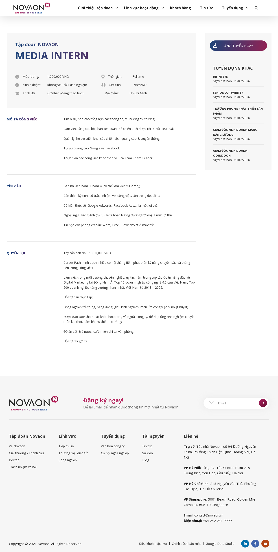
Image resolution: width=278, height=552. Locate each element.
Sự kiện (147, 453)
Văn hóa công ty (113, 446)
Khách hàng (180, 7)
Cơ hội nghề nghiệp (115, 453)
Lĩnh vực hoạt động (145, 7)
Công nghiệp (68, 460)
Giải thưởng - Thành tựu (26, 453)
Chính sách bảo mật (186, 543)
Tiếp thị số (66, 446)
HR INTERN (220, 77)
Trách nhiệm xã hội (23, 467)
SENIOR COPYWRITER (228, 93)
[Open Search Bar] (256, 8)
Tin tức (206, 7)
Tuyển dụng (236, 7)
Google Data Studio (220, 543)
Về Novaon (17, 446)
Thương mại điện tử (73, 453)
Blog (145, 460)
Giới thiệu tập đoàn (99, 7)
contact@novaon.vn (208, 515)
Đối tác (14, 460)
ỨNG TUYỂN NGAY (233, 45)
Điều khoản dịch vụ (153, 543)
